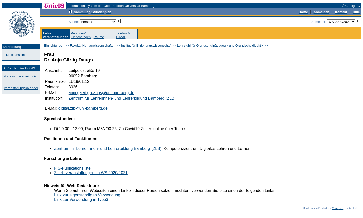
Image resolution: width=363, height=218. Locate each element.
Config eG (337, 208)
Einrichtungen (54, 45)
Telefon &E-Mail (123, 35)
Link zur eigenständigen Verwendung (87, 195)
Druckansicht (15, 55)
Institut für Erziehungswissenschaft (146, 45)
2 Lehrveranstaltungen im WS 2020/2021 (91, 173)
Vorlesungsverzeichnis (20, 76)
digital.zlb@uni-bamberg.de (83, 108)
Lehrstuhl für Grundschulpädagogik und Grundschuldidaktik (220, 45)
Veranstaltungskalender (21, 88)
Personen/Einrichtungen (81, 35)
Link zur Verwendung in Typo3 (81, 199)
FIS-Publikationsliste (72, 168)
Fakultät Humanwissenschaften (92, 45)
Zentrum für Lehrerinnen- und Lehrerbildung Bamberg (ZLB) (122, 98)
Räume (99, 37)
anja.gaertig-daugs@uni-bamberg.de (101, 92)
